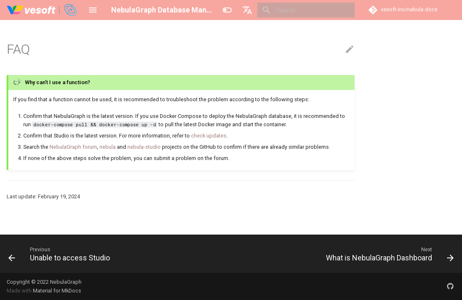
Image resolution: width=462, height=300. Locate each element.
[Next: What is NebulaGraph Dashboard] (387, 253)
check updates (208, 135)
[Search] (306, 10)
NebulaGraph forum (73, 147)
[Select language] (247, 10)
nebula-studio (144, 147)
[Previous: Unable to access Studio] (61, 253)
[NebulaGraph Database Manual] (42, 10)
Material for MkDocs (57, 291)
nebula (107, 147)
